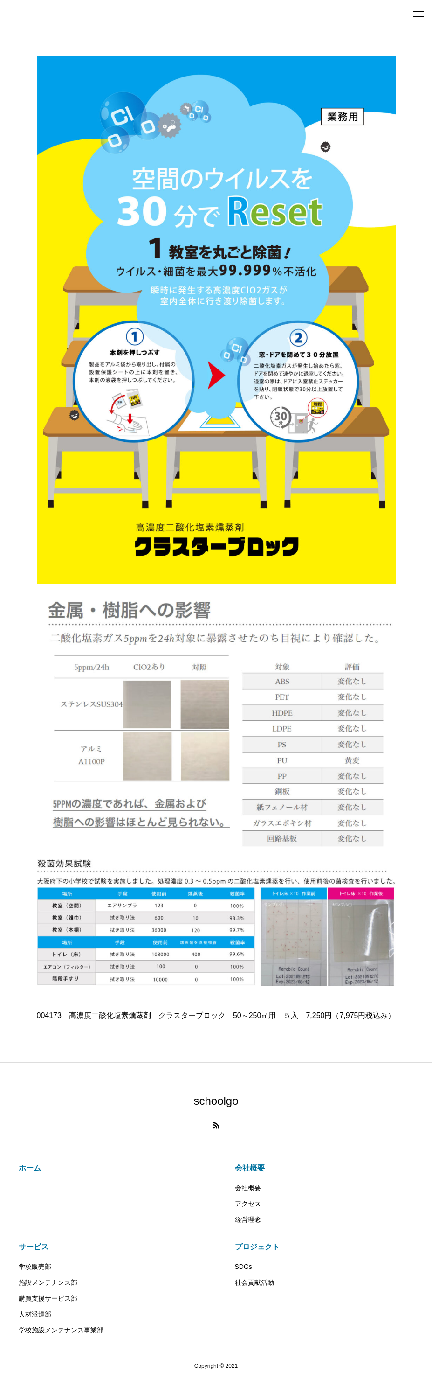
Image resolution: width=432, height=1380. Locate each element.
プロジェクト (257, 1247)
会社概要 (250, 1168)
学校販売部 (35, 1266)
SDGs (243, 1266)
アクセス (248, 1203)
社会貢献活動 (254, 1282)
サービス (33, 1247)
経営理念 (248, 1219)
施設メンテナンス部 (48, 1282)
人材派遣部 (38, 1314)
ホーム (30, 1168)
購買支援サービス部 (48, 1298)
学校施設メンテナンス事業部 (64, 1330)
